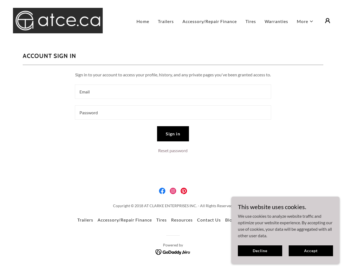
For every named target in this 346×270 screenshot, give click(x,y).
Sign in (173, 133)
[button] (305, 21)
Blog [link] (230, 219)
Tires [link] (250, 21)
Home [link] (143, 21)
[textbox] (173, 91)
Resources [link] (182, 219)
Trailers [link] (166, 21)
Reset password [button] (173, 150)
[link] (58, 19)
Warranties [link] (276, 21)
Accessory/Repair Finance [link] (209, 21)
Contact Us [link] (209, 219)
